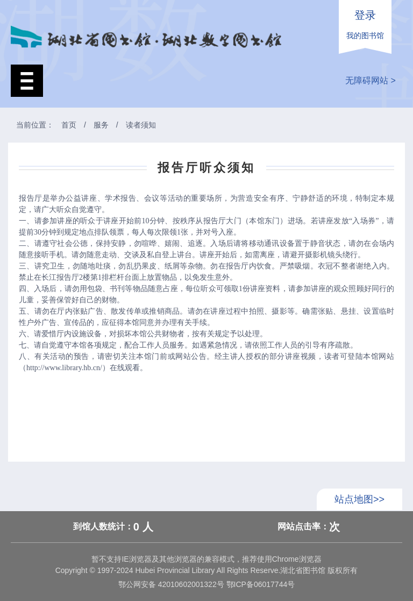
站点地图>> (359, 499)
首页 (68, 125)
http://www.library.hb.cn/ (64, 368)
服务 (101, 125)
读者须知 (141, 125)
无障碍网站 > (370, 80)
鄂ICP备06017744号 (259, 584)
